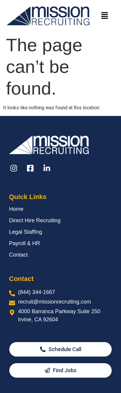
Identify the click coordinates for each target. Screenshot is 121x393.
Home (16, 209)
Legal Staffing (25, 232)
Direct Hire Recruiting (34, 220)
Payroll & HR (24, 243)
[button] (105, 16)
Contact (18, 255)
